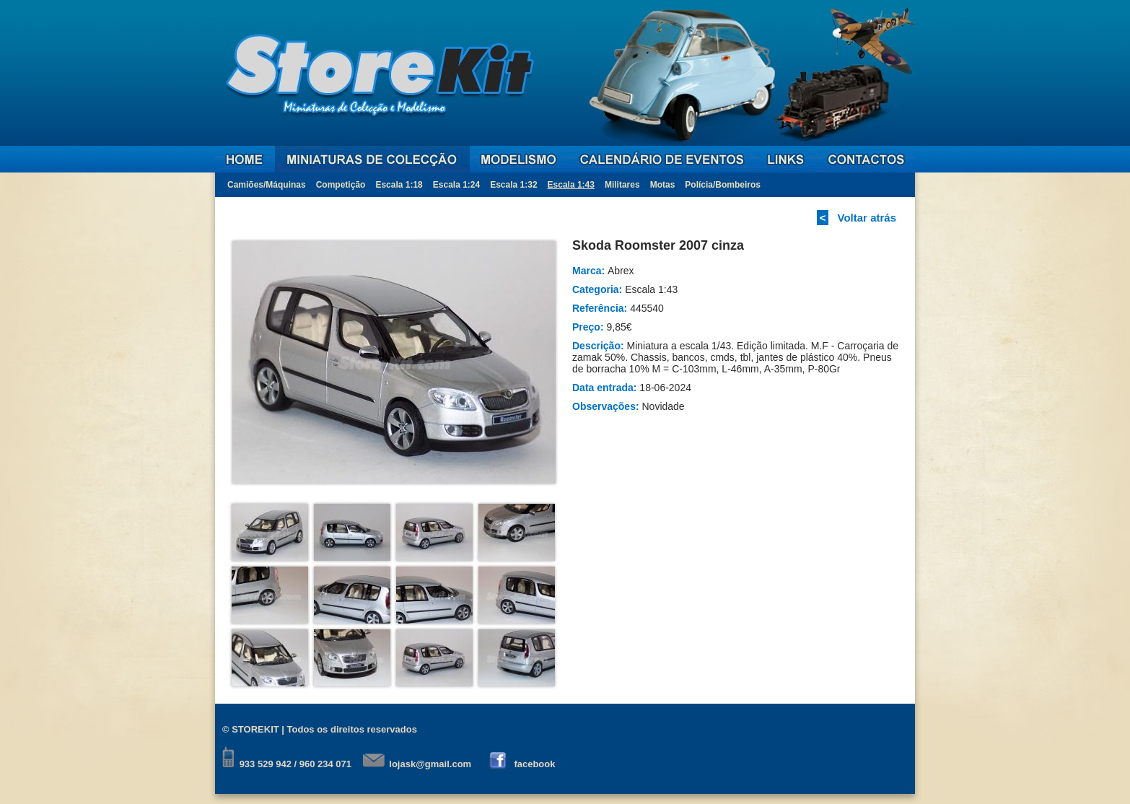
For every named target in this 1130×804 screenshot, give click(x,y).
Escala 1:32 (513, 185)
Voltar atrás (867, 217)
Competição (341, 185)
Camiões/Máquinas (266, 185)
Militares (622, 185)
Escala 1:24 (456, 185)
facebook (534, 764)
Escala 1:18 (398, 185)
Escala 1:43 (571, 185)
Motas (662, 185)
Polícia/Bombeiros (723, 185)
